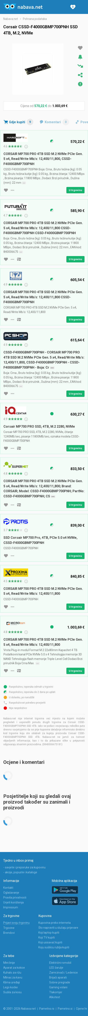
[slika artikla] (19, 259)
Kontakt (8, 887)
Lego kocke (10, 987)
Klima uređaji (11, 982)
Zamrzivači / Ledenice (63, 972)
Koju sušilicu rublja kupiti (53, 947)
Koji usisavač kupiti (50, 942)
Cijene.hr (81, 1008)
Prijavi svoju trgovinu (16, 922)
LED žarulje (56, 967)
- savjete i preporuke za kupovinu (24, 867)
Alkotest (54, 997)
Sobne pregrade (59, 982)
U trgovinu (75, 190)
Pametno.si (65, 1008)
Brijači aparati (58, 977)
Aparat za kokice (14, 967)
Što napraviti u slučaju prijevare (58, 927)
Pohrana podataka (35, 19)
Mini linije (9, 962)
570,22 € (40, 106)
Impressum (10, 907)
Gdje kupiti (21, 122)
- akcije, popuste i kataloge (20, 872)
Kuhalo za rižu (12, 972)
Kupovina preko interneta (54, 922)
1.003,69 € (60, 106)
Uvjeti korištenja (13, 902)
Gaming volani (58, 987)
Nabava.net (10, 19)
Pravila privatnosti (14, 897)
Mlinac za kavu (12, 977)
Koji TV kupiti (46, 937)
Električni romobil (60, 962)
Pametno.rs (46, 1008)
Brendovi (9, 932)
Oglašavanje (11, 892)
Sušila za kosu (12, 992)
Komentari (57, 122)
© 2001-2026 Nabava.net (19, 1008)
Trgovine (8, 927)
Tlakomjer (55, 992)
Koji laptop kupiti (48, 932)
